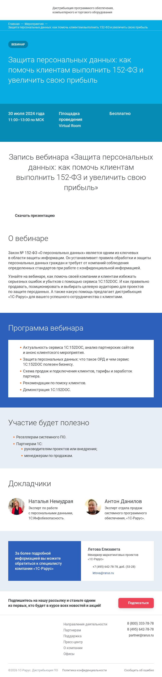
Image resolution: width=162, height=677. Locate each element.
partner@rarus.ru (141, 635)
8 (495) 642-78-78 (140, 629)
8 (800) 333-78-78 (140, 623)
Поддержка (72, 636)
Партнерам (72, 630)
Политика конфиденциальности (84, 670)
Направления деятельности (85, 624)
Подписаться (135, 603)
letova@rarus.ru (101, 573)
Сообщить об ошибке (139, 670)
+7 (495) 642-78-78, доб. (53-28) (111, 567)
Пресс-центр (73, 642)
